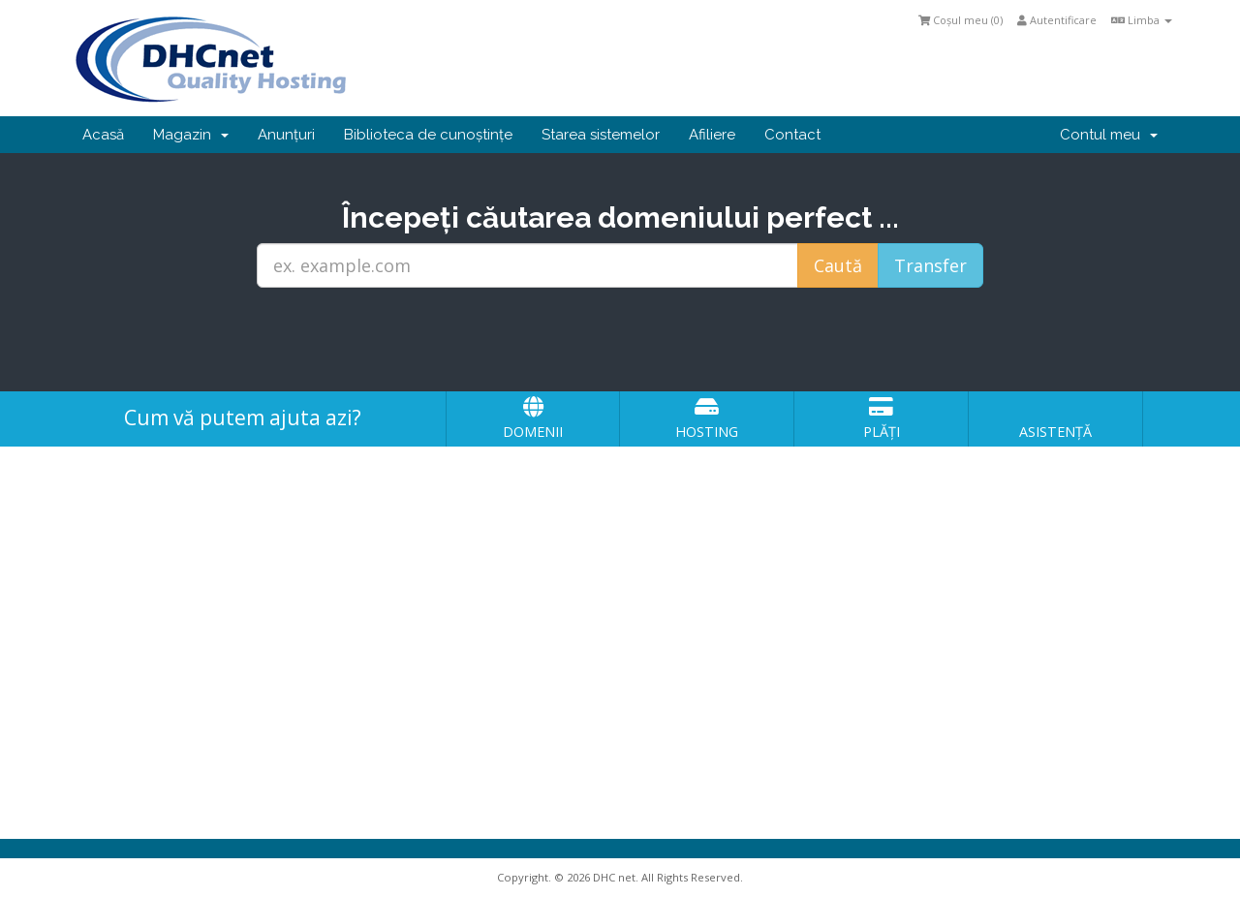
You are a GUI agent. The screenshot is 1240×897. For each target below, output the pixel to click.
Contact (792, 134)
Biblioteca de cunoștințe (428, 134)
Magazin (191, 134)
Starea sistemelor (601, 134)
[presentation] (620, 340)
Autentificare (1057, 20)
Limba (1141, 20)
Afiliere (712, 134)
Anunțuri (286, 134)
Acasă (103, 134)
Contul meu (1109, 134)
